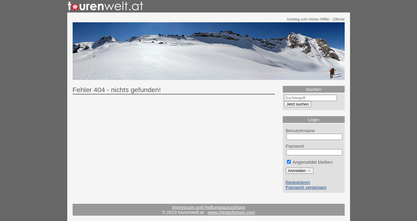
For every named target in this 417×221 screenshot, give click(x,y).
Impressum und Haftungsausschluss (208, 207)
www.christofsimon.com (231, 212)
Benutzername (300, 130)
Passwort (295, 146)
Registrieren (298, 182)
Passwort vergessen (306, 187)
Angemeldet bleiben (310, 162)
